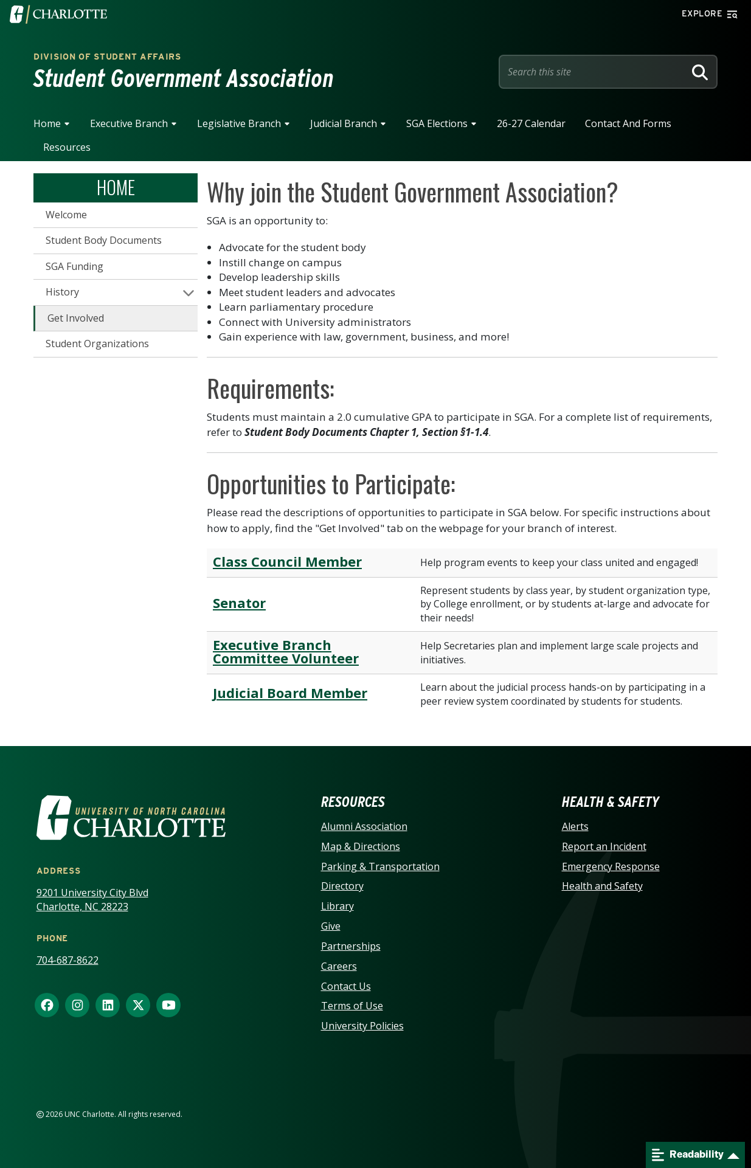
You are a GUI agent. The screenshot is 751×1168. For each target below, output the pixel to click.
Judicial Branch (343, 123)
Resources (67, 147)
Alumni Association (364, 826)
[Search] (700, 71)
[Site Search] (594, 71)
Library (337, 906)
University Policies (362, 1025)
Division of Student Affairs (107, 56)
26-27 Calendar (531, 123)
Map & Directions (360, 846)
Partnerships (351, 946)
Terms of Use (352, 1005)
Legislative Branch (239, 123)
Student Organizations (97, 343)
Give (331, 926)
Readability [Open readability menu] (688, 1155)
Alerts (575, 826)
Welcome (66, 214)
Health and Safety (602, 886)
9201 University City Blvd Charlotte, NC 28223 (92, 899)
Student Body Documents (104, 240)
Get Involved (75, 318)
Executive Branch (129, 123)
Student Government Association (183, 78)
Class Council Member (287, 561)
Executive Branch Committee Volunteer (286, 651)
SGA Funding (74, 266)
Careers (339, 966)
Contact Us (346, 986)
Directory (342, 886)
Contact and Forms (628, 123)
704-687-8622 (67, 960)
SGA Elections (437, 123)
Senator (239, 602)
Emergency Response (611, 866)
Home (47, 123)
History (62, 292)
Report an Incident (604, 846)
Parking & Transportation (380, 866)
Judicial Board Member (290, 692)
